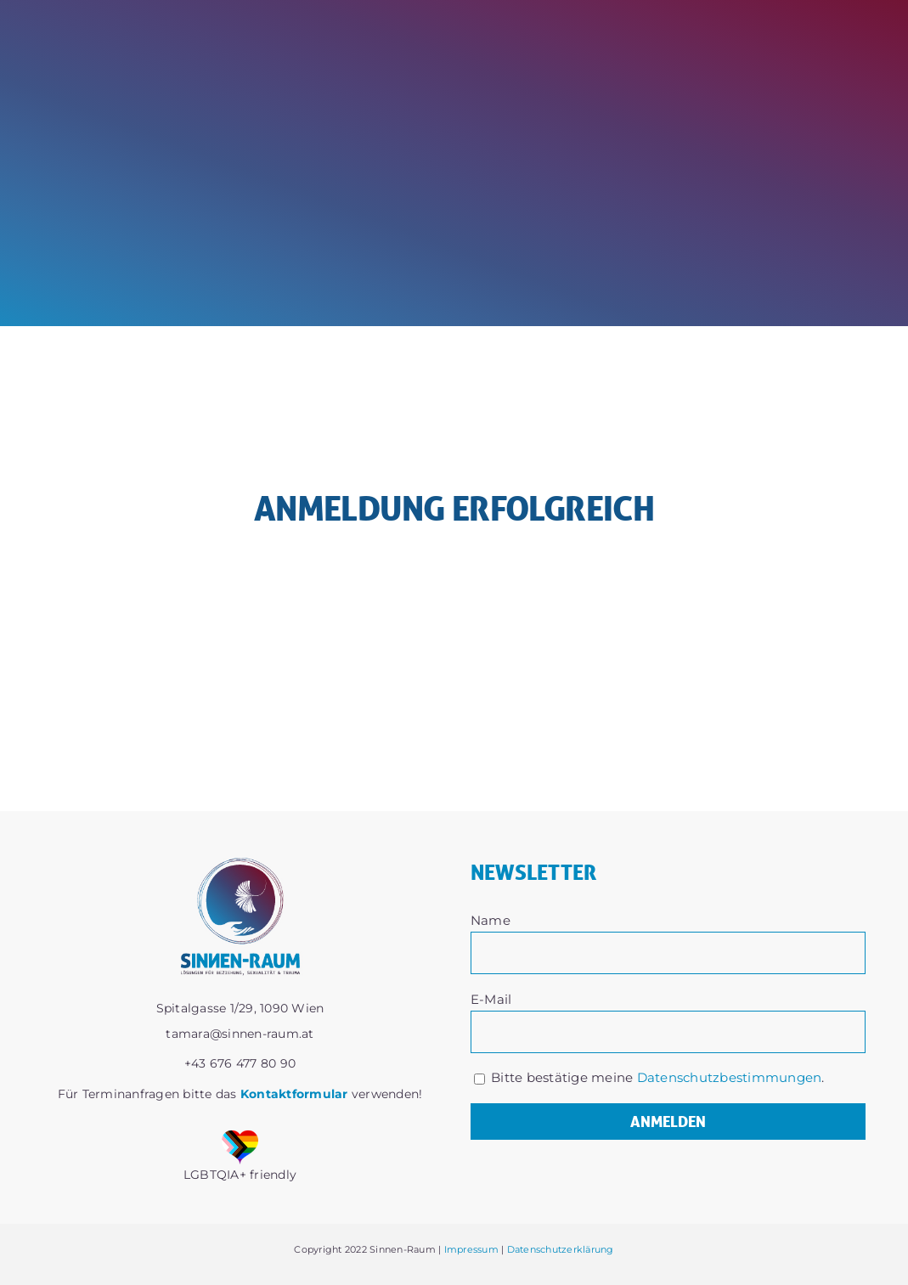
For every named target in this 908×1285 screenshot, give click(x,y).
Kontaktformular (294, 1094)
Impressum (471, 1249)
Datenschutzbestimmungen (729, 1077)
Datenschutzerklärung (560, 1249)
